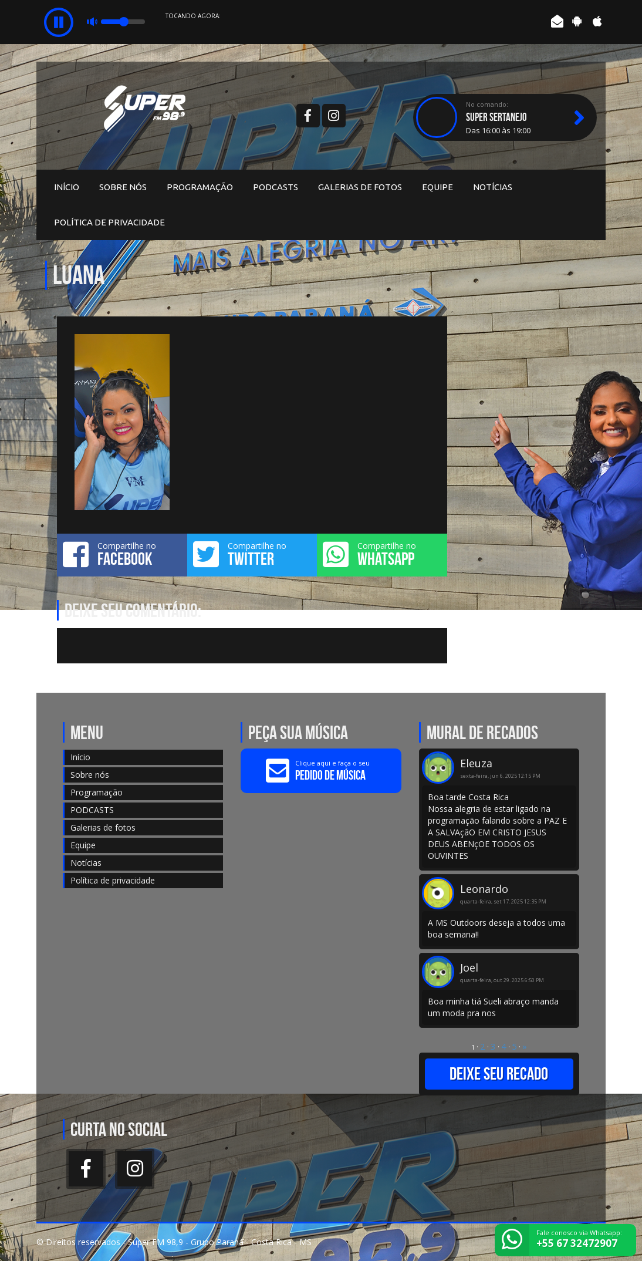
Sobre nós (123, 187)
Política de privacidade (109, 222)
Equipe (437, 187)
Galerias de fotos (360, 187)
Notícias (492, 187)
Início (66, 187)
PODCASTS (275, 187)
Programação (200, 187)
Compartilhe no (122, 554)
